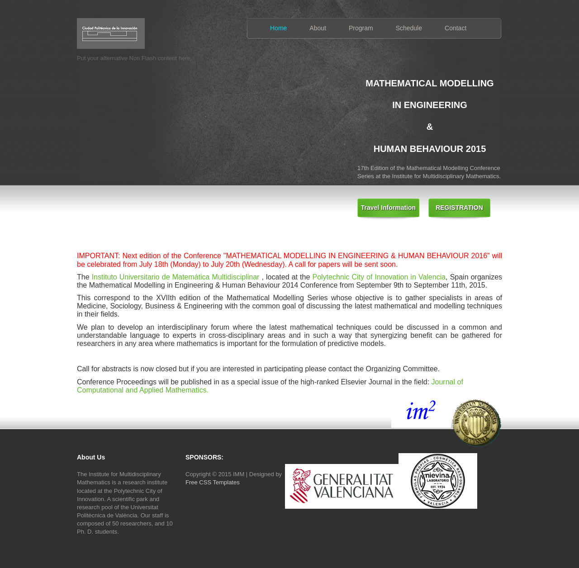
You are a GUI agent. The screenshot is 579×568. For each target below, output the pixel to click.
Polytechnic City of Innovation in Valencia (379, 277)
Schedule (409, 28)
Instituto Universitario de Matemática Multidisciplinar (176, 277)
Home (278, 28)
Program (361, 28)
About (317, 28)
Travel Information (388, 207)
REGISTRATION (459, 207)
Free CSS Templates (212, 482)
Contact (455, 28)
